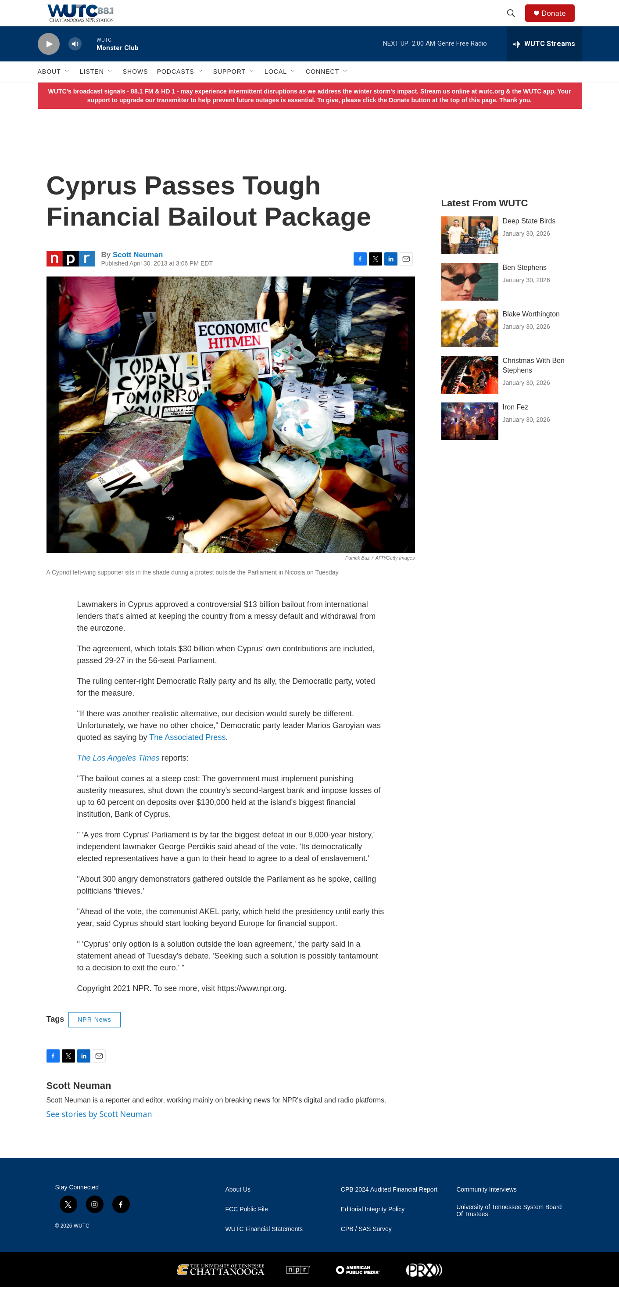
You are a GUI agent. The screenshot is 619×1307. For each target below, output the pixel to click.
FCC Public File (246, 1229)
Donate (559, 23)
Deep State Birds (529, 240)
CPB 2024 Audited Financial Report (389, 1209)
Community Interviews (486, 1209)
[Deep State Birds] (469, 255)
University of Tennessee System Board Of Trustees (509, 1230)
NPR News (94, 1039)
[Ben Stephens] (469, 301)
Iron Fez (516, 427)
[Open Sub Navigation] (67, 91)
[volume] (75, 64)
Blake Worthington (531, 334)
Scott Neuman (138, 274)
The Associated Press (187, 757)
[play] (49, 64)
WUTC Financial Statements (264, 1249)
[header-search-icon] (515, 23)
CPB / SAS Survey (366, 1249)
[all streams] (544, 63)
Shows (135, 91)
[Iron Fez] (469, 441)
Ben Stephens (525, 287)
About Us (238, 1209)
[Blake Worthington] (469, 348)
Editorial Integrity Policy (373, 1229)
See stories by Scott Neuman (99, 1133)
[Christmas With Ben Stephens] (469, 394)
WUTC (81, 1245)
